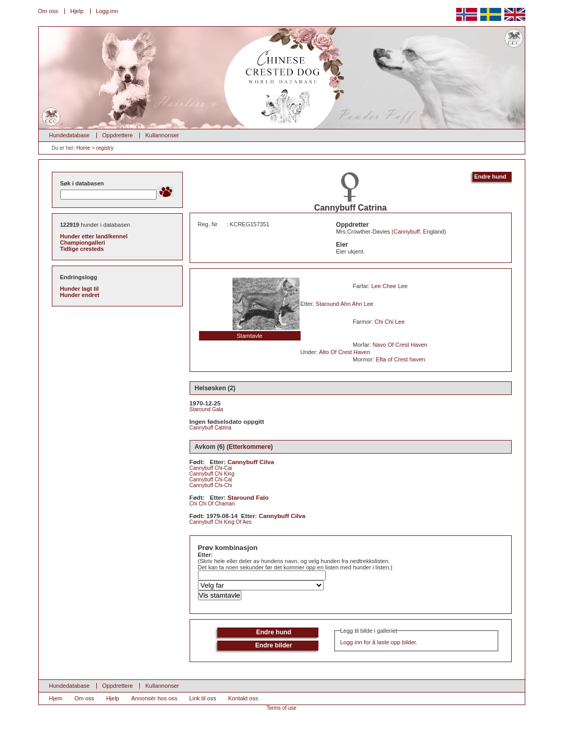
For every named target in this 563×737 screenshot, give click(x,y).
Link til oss (202, 698)
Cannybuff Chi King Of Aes (221, 522)
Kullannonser (162, 135)
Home (83, 148)
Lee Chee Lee (389, 286)
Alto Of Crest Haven (344, 352)
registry (105, 148)
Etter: (205, 555)
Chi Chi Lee (389, 321)
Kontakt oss (243, 698)
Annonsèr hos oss (154, 698)
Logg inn (107, 11)
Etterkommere (249, 446)
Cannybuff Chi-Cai (211, 468)
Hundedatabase (69, 135)
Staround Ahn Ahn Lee (344, 304)
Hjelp (76, 11)
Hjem (56, 698)
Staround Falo (248, 497)
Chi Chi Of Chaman (212, 504)
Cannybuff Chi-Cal (211, 479)
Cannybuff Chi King (212, 474)
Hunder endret (80, 295)
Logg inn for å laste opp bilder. (378, 642)
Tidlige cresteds (82, 249)
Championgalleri (82, 242)
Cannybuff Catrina (210, 428)
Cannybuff (407, 231)
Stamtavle (249, 336)
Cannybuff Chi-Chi (211, 485)
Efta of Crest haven (400, 359)
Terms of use (281, 708)
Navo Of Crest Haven (399, 345)
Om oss (48, 11)
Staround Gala (207, 409)
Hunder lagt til (79, 288)
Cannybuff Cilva (250, 461)
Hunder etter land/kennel (94, 236)
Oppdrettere (117, 135)
